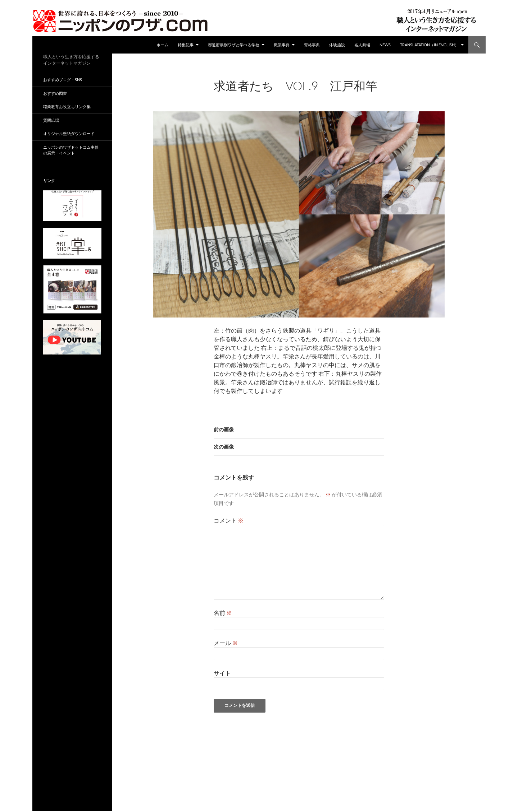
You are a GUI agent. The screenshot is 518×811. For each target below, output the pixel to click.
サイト (222, 672)
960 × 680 (270, 95)
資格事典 (312, 44)
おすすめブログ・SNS (62, 79)
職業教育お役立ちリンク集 (67, 106)
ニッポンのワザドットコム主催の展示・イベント (71, 150)
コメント (229, 520)
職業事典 (282, 44)
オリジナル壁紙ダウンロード (69, 133)
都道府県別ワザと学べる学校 (233, 44)
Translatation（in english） (429, 44)
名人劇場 (362, 44)
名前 (223, 612)
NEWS (385, 44)
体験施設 (337, 44)
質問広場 (51, 120)
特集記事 (186, 44)
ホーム (162, 44)
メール (226, 642)
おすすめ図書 (55, 93)
